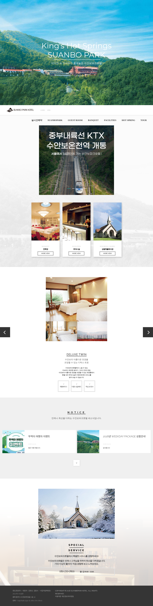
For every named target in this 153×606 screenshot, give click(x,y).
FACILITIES (110, 120)
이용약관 (58, 596)
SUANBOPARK (55, 120)
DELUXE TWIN (77, 354)
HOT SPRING (128, 120)
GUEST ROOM (75, 120)
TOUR (144, 120)
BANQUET (93, 120)
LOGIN (42, 110)
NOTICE (76, 412)
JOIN (48, 110)
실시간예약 (36, 120)
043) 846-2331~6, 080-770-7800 (29, 601)
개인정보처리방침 (68, 596)
